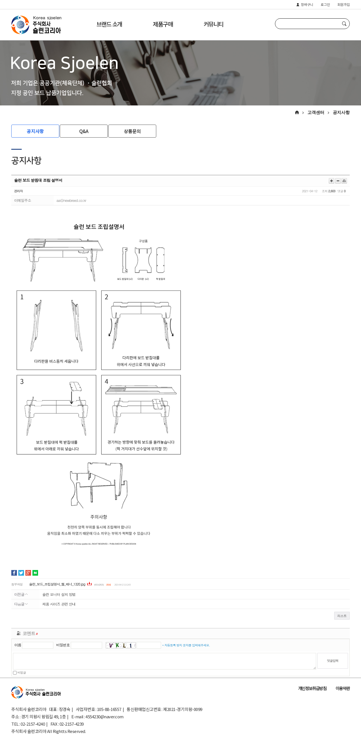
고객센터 (315, 113)
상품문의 (132, 131)
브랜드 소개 (109, 24)
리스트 (342, 616)
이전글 (21, 594)
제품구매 (163, 24)
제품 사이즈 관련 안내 (59, 604)
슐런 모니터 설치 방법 (59, 594)
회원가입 (343, 4)
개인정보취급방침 (312, 688)
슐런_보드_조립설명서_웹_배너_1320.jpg (57, 584)
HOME (299, 112)
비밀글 (19, 672)
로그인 (325, 4)
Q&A (83, 131)
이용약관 (343, 688)
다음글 (21, 604)
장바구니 (307, 4)
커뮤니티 (213, 24)
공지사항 (341, 113)
